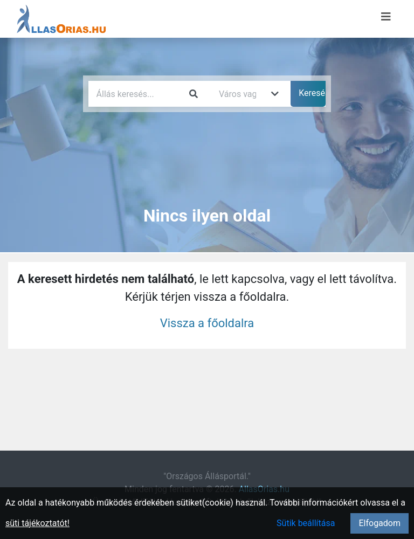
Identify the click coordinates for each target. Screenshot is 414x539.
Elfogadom (379, 523)
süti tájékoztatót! (37, 523)
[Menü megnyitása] (386, 17)
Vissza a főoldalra (207, 323)
